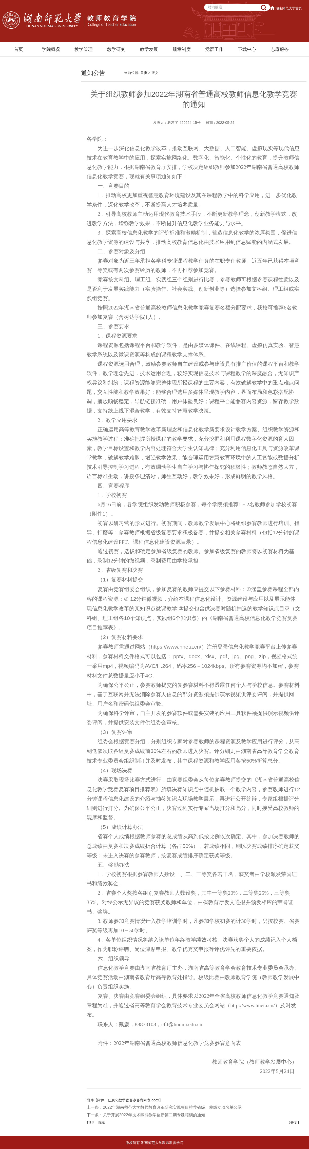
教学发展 (149, 49)
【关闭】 (294, 1122)
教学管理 (83, 49)
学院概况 (51, 49)
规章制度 (181, 49)
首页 (18, 49)
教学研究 (116, 49)
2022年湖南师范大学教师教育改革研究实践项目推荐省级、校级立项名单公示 (172, 1107)
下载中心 (247, 49)
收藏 (101, 1122)
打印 (90, 1122)
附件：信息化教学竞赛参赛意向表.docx (128, 1100)
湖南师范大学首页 (286, 8)
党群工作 (214, 49)
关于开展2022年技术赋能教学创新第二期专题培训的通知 (154, 1115)
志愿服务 (280, 49)
